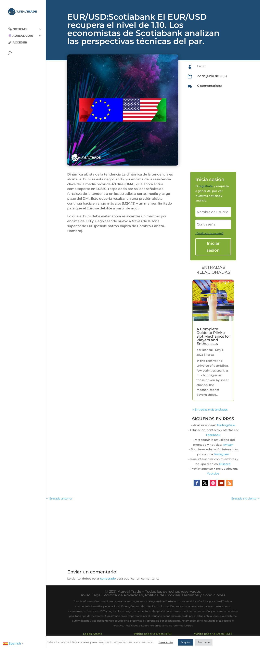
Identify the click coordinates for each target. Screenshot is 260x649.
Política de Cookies (162, 595)
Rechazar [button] (204, 642)
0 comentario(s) (209, 86)
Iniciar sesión (213, 247)
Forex (210, 354)
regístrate (206, 186)
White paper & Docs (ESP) (213, 634)
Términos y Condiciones (203, 595)
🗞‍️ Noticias (17, 26)
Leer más (166, 642)
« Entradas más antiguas (210, 409)
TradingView (226, 425)
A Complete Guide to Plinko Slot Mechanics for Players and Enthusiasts (213, 336)
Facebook (213, 435)
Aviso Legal (91, 595)
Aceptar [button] (185, 642)
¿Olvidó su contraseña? (209, 233)
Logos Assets (92, 634)
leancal (207, 350)
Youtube (213, 473)
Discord (225, 464)
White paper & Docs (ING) (153, 634)
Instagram (221, 454)
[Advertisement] (153, 533)
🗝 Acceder (17, 39)
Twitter (227, 444)
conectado (108, 578)
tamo (201, 66)
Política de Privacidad (123, 595)
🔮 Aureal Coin (20, 32)
